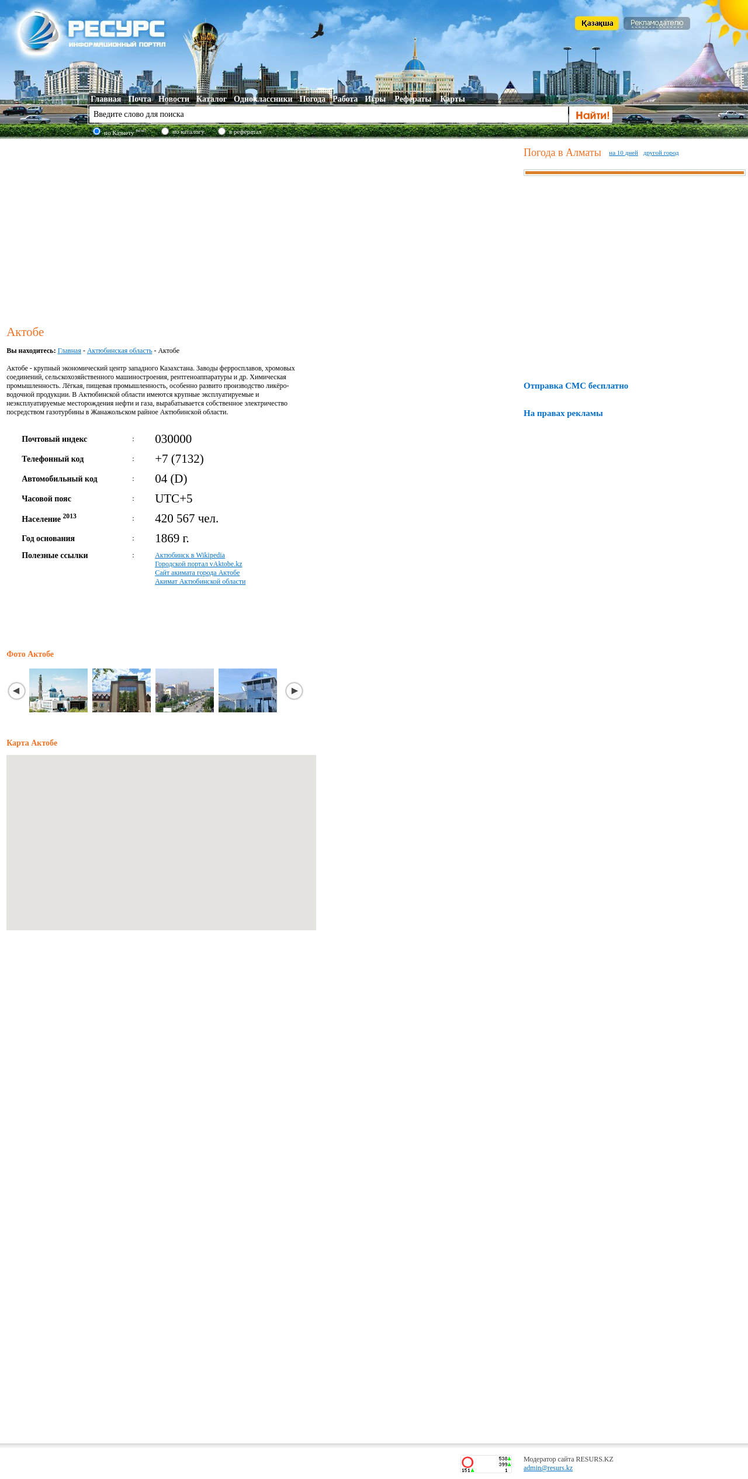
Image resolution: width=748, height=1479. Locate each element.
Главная (69, 351)
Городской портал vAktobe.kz (198, 564)
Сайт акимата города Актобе (197, 573)
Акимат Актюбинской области (200, 581)
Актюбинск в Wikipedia (190, 555)
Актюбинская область (119, 351)
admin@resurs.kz (548, 1468)
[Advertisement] (263, 230)
